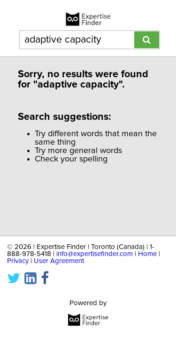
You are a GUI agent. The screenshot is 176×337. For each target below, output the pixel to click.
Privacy (18, 260)
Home (147, 253)
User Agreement (59, 260)
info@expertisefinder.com (94, 253)
